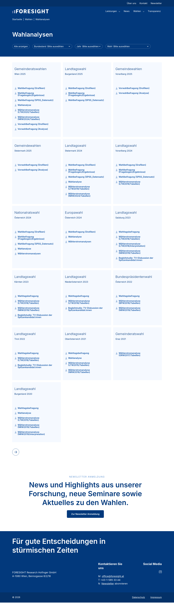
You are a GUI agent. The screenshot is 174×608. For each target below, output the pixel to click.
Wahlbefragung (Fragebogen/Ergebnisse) (31, 99)
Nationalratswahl (27, 218)
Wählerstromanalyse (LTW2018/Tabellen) (129, 243)
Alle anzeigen (21, 51)
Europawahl (74, 218)
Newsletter (108, 589)
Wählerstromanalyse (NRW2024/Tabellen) (29, 123)
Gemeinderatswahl (129, 339)
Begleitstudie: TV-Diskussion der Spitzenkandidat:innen (136, 264)
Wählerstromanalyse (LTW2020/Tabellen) (28, 116)
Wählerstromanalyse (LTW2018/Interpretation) (132, 250)
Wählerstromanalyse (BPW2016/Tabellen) (129, 307)
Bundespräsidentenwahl (133, 282)
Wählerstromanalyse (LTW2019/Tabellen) (79, 193)
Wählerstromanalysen (29, 259)
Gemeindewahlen (128, 74)
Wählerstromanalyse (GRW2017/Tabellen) (129, 359)
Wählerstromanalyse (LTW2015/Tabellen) (79, 369)
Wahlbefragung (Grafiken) (31, 93)
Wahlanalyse (24, 110)
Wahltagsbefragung (129, 237)
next (15, 457)
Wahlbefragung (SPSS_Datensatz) (35, 105)
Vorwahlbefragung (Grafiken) (33, 129)
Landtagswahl (75, 74)
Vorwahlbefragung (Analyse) (33, 134)
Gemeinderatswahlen (30, 74)
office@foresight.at (113, 581)
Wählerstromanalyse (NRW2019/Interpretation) (31, 438)
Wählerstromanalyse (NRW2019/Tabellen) (129, 257)
